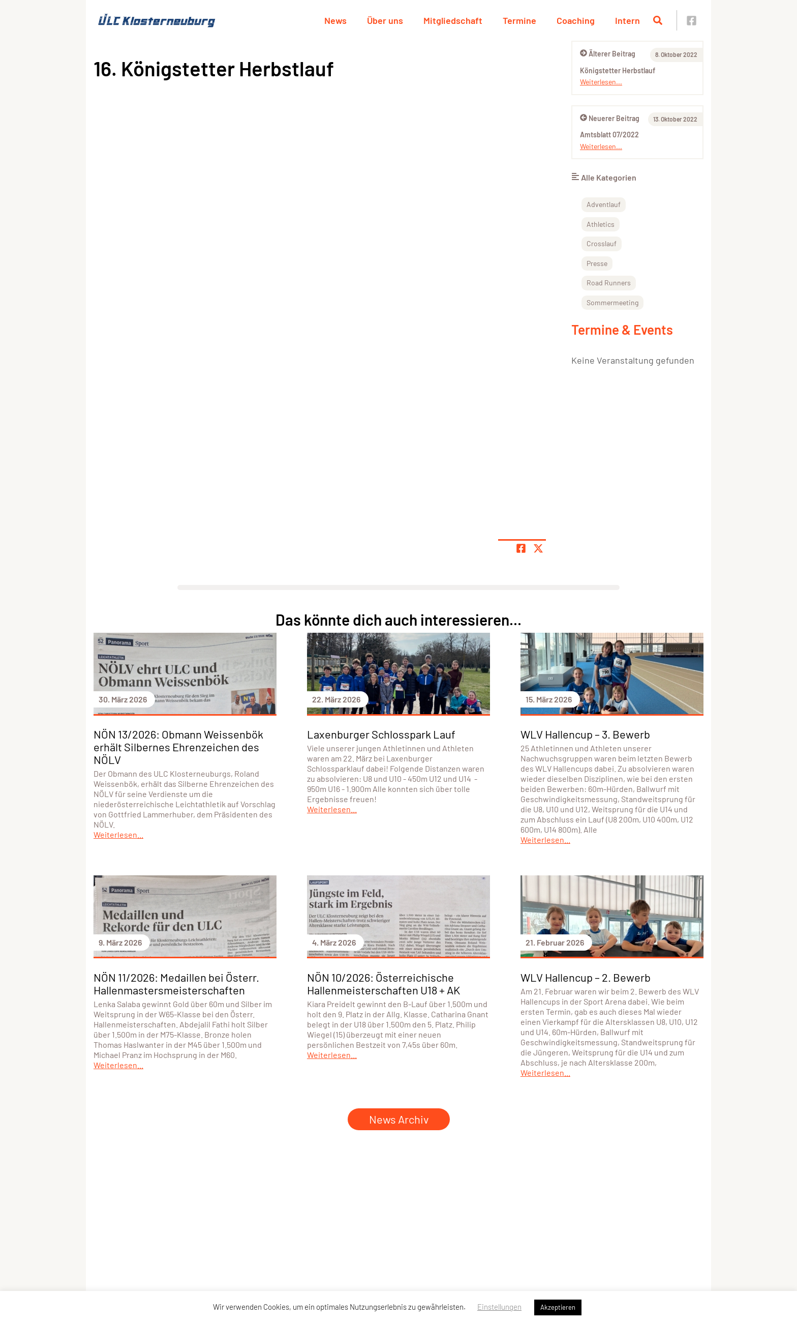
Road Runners (609, 282)
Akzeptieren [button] (557, 1307)
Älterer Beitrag (607, 53)
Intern (627, 20)
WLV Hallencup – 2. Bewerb (585, 977)
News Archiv (398, 1119)
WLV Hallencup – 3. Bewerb (585, 734)
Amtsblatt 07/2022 (609, 134)
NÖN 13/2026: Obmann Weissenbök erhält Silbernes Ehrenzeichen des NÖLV (178, 746)
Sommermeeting (612, 302)
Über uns (385, 20)
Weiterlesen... (601, 81)
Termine (519, 20)
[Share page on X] (538, 548)
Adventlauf (604, 204)
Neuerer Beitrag (609, 118)
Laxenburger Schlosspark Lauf (381, 734)
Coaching (576, 20)
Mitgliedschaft (452, 20)
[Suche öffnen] (658, 20)
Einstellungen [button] (499, 1306)
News (335, 20)
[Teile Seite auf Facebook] (521, 548)
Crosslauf (602, 243)
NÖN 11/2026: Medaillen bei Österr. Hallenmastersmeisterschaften (176, 983)
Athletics (601, 224)
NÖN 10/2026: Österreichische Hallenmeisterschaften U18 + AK (383, 983)
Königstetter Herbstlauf (617, 70)
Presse (597, 263)
